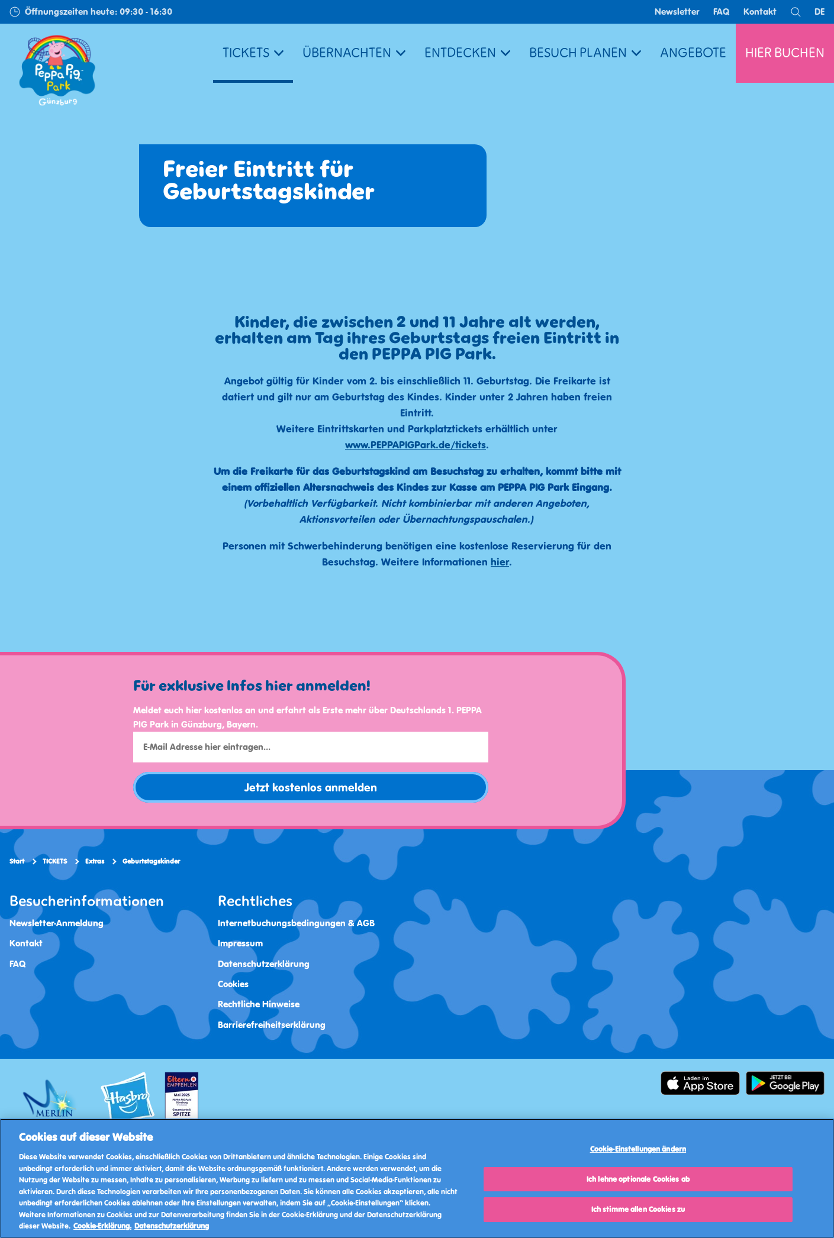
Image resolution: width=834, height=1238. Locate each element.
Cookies (233, 984)
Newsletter (677, 11)
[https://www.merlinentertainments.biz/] (51, 1100)
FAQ (721, 11)
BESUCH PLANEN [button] (585, 53)
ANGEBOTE (693, 53)
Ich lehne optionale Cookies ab (638, 1179)
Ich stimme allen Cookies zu (638, 1209)
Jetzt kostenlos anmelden (310, 787)
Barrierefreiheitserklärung (272, 1024)
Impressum (240, 943)
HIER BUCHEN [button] (785, 53)
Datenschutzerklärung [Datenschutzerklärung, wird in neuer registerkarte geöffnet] (171, 1225)
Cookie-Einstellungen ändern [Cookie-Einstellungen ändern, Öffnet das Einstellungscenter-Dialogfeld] (638, 1149)
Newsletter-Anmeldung (56, 923)
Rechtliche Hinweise (259, 1004)
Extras (94, 861)
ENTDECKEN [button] (467, 53)
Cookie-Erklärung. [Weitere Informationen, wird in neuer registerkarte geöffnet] (102, 1225)
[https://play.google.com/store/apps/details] (785, 1083)
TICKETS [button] (253, 53)
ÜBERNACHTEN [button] (353, 53)
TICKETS (55, 861)
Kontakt (760, 11)
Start (16, 861)
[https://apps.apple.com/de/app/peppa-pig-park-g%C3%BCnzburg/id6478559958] (700, 1083)
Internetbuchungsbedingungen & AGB (296, 923)
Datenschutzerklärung (264, 963)
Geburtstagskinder (151, 861)
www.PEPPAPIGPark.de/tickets (415, 444)
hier (500, 561)
